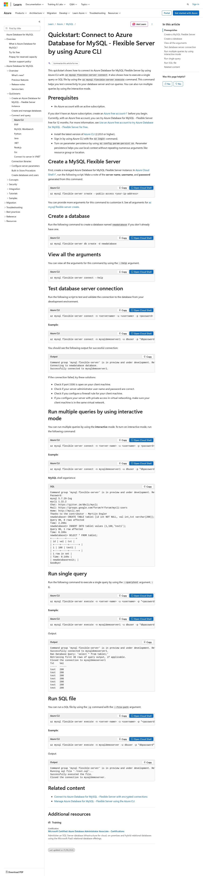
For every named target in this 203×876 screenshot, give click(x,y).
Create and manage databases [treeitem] (26, 110)
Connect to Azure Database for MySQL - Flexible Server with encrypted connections (100, 796)
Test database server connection (180, 47)
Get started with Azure (186, 13)
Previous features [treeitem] (20, 79)
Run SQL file (170, 62)
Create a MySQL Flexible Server (179, 34)
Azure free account (114, 113)
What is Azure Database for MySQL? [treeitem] (22, 45)
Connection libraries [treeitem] (21, 161)
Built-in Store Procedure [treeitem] (23, 170)
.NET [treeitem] (16, 142)
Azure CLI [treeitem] (19, 119)
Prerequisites (170, 30)
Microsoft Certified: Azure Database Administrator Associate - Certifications (86, 831)
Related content (172, 66)
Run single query (172, 58)
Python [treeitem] (17, 133)
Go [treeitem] (15, 152)
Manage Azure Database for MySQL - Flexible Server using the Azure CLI (94, 801)
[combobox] (22, 28)
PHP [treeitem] (16, 124)
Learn (51, 23)
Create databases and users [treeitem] (25, 175)
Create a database (173, 38)
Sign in (195, 4)
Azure (60, 23)
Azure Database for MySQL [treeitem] (19, 34)
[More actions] (152, 24)
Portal (167, 13)
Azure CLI (89, 134)
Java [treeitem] (16, 138)
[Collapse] (39, 22)
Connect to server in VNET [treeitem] (27, 156)
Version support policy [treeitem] (20, 61)
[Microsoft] (6, 4)
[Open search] (188, 4)
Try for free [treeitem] (14, 52)
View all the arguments (175, 42)
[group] (101, 316)
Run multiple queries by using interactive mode (178, 53)
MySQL (69, 23)
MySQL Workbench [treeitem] (23, 129)
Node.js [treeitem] (17, 147)
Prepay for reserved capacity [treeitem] (23, 56)
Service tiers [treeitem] (18, 89)
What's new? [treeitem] (18, 75)
